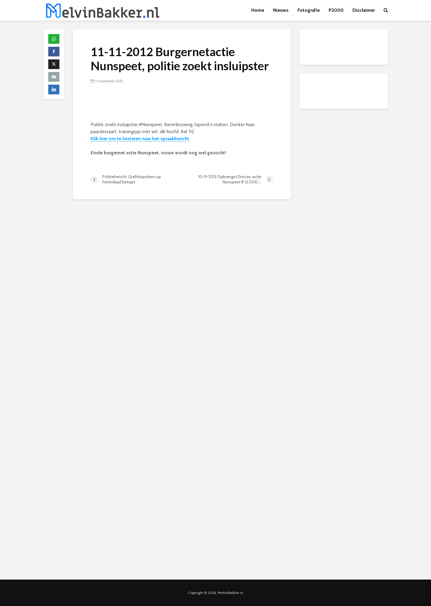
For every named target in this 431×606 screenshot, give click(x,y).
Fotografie (308, 10)
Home (257, 10)
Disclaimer (363, 10)
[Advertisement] (343, 154)
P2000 (336, 10)
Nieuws (281, 10)
